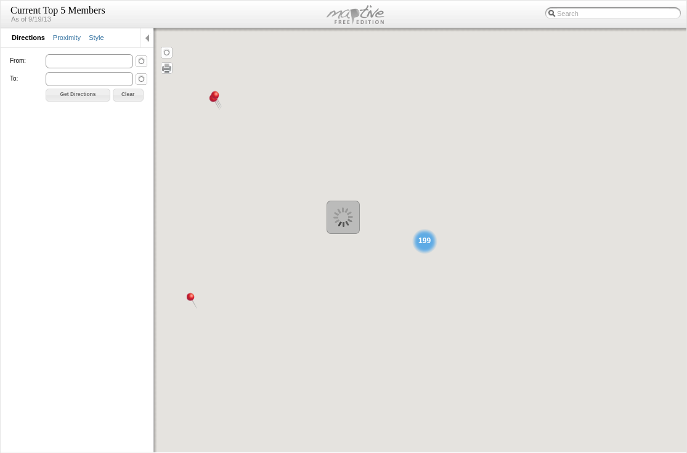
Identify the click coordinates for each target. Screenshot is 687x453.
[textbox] (613, 13)
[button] (78, 95)
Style (96, 37)
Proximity (67, 37)
